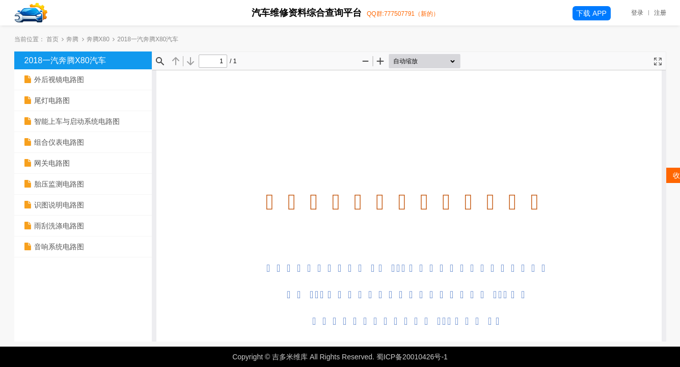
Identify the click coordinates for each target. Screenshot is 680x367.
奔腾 (72, 39)
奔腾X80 (98, 39)
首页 (52, 39)
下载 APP (591, 13)
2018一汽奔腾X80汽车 (65, 60)
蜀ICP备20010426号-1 (412, 357)
